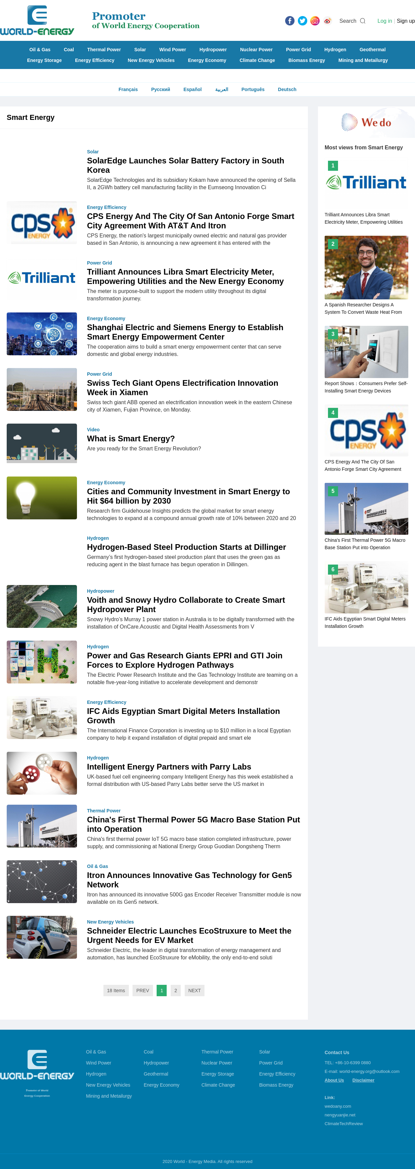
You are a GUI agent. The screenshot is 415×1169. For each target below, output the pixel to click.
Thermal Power (104, 49)
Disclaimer (363, 1080)
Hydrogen (335, 49)
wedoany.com (338, 1106)
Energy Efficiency (94, 60)
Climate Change (257, 60)
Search (347, 21)
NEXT (194, 990)
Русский (160, 89)
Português (252, 89)
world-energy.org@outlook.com (369, 1071)
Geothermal (372, 49)
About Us (334, 1080)
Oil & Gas (40, 49)
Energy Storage (44, 60)
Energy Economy (207, 60)
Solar (140, 49)
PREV (142, 990)
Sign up (406, 21)
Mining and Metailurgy (363, 60)
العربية (221, 89)
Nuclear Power (256, 49)
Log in (385, 21)
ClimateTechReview (344, 1123)
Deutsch (287, 89)
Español (192, 89)
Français (128, 89)
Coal (69, 49)
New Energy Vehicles (151, 60)
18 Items (116, 990)
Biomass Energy (306, 60)
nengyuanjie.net (340, 1114)
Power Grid (298, 49)
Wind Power (172, 49)
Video (93, 429)
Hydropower (213, 49)
